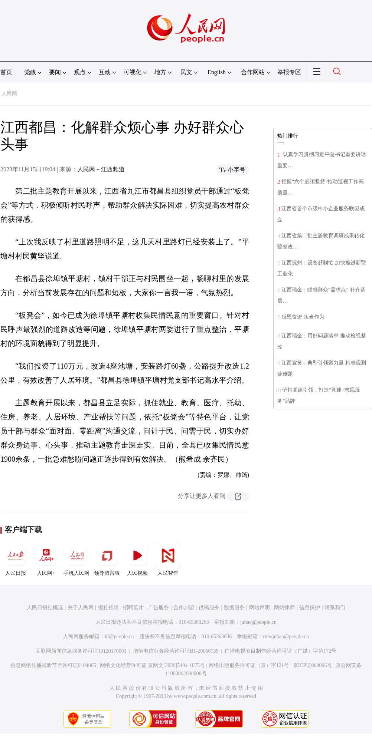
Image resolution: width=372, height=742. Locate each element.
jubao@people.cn (258, 622)
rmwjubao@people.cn (286, 636)
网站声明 (259, 607)
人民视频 (137, 559)
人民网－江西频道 (101, 169)
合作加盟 (183, 607)
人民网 (9, 93)
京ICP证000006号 (312, 665)
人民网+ (46, 559)
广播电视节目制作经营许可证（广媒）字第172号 (280, 651)
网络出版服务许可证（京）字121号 (249, 665)
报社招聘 (108, 607)
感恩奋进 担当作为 (302, 317)
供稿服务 (209, 607)
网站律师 (284, 607)
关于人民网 (81, 607)
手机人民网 (76, 559)
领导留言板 (107, 559)
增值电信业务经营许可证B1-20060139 (176, 651)
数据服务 (234, 607)
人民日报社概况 (45, 607)
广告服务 (158, 607)
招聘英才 (133, 607)
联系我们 (334, 607)
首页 (6, 72)
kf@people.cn (119, 636)
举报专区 (289, 72)
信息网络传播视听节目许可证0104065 (53, 665)
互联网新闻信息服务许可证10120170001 (81, 651)
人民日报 (16, 559)
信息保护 (309, 607)
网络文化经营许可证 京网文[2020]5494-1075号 (152, 665)
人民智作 (168, 559)
